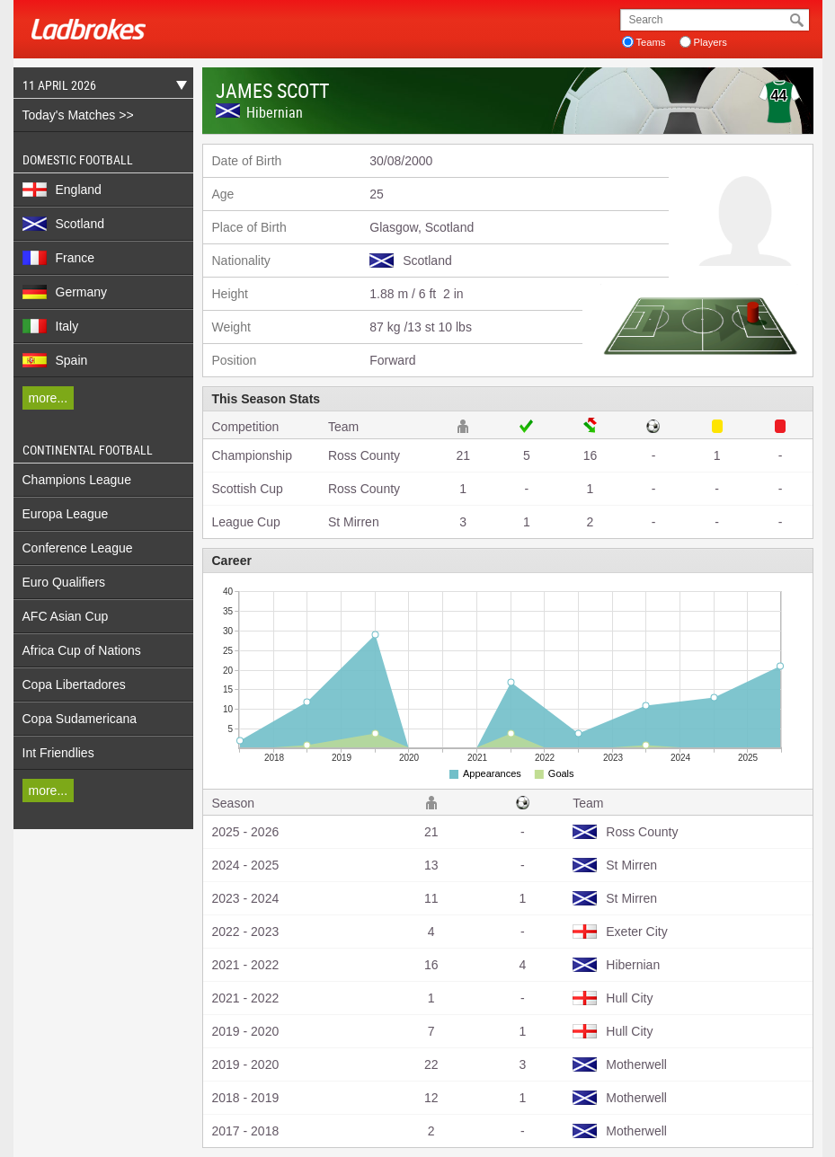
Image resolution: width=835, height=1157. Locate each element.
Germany (65, 292)
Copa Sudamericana (80, 718)
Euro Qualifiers (64, 582)
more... (48, 398)
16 (590, 455)
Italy (50, 326)
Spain (55, 360)
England (62, 189)
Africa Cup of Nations (81, 650)
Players (710, 42)
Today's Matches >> (78, 115)
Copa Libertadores (74, 684)
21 (463, 455)
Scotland (63, 223)
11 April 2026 (100, 87)
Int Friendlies (58, 753)
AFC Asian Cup (65, 616)
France (58, 258)
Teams (651, 42)
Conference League (77, 548)
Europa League (65, 514)
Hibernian (274, 112)
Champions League (76, 480)
